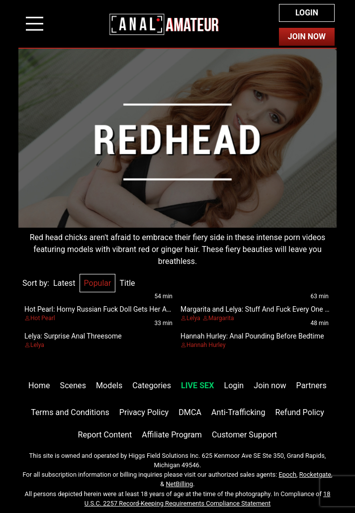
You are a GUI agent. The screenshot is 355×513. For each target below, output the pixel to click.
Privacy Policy (144, 412)
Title (127, 283)
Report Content (105, 434)
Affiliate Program (172, 434)
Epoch (288, 474)
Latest (64, 283)
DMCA (189, 412)
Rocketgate (315, 474)
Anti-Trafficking (238, 412)
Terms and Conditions (70, 412)
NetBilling (179, 484)
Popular (97, 283)
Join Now (307, 36)
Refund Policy (299, 412)
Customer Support (244, 434)
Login (306, 12)
